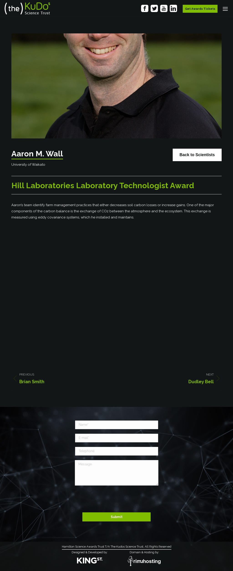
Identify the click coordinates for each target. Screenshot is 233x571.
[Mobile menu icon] (225, 9)
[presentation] (116, 499)
